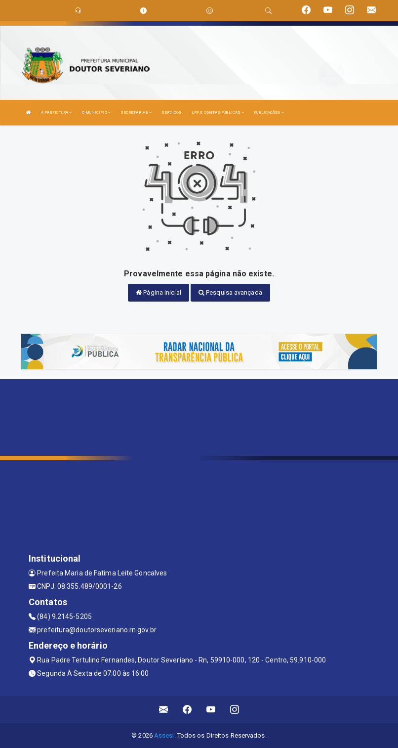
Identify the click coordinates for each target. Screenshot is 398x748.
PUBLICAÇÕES (269, 112)
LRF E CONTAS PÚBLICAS (218, 112)
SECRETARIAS (136, 112)
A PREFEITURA (56, 112)
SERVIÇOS (171, 112)
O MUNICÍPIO (96, 112)
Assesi (164, 735)
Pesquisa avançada (230, 292)
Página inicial (158, 292)
